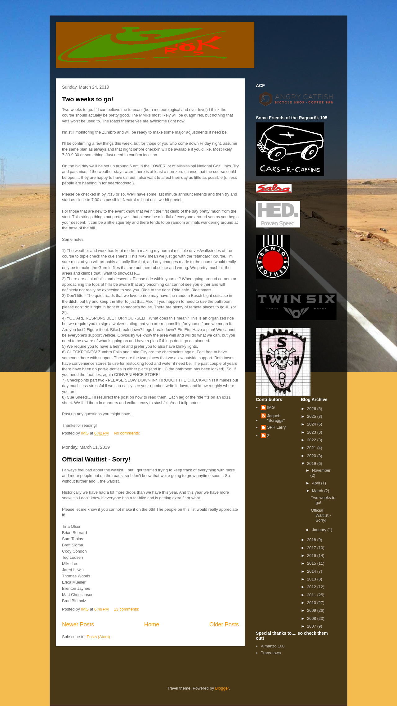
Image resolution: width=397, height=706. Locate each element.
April (316, 483)
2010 (312, 602)
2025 (312, 416)
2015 (312, 563)
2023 (312, 432)
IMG (271, 407)
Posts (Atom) (98, 636)
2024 (312, 424)
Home (151, 624)
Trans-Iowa (271, 653)
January (320, 529)
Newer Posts (78, 624)
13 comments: (127, 609)
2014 (312, 571)
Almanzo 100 (272, 646)
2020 (312, 455)
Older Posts (224, 624)
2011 (312, 595)
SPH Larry (276, 427)
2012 (312, 587)
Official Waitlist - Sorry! (96, 459)
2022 (312, 440)
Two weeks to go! (87, 99)
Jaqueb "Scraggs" (276, 418)
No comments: (127, 433)
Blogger (222, 688)
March (318, 490)
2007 (312, 626)
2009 (312, 610)
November (321, 470)
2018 (312, 539)
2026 (312, 408)
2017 (312, 547)
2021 (312, 447)
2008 (312, 618)
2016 (312, 555)
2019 (312, 463)
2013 (312, 579)
